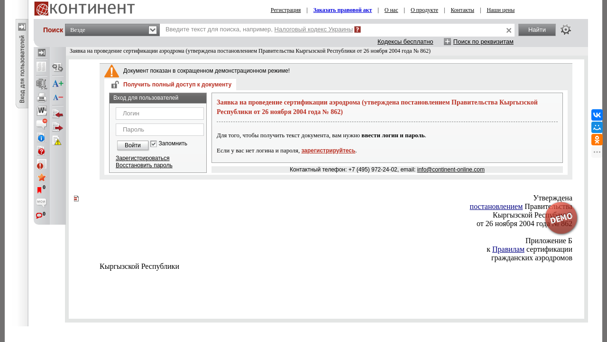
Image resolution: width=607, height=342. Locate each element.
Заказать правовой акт (342, 10)
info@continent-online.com (451, 169)
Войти (133, 145)
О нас (391, 10)
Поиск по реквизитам (483, 41)
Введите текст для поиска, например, (259, 29)
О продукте (424, 10)
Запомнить (173, 144)
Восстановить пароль (144, 165)
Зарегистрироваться (142, 158)
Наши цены (501, 10)
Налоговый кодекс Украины (314, 29)
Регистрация (286, 10)
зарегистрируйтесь (329, 150)
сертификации (529, 249)
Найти (537, 29)
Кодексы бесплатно (405, 41)
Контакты (462, 10)
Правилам (508, 249)
